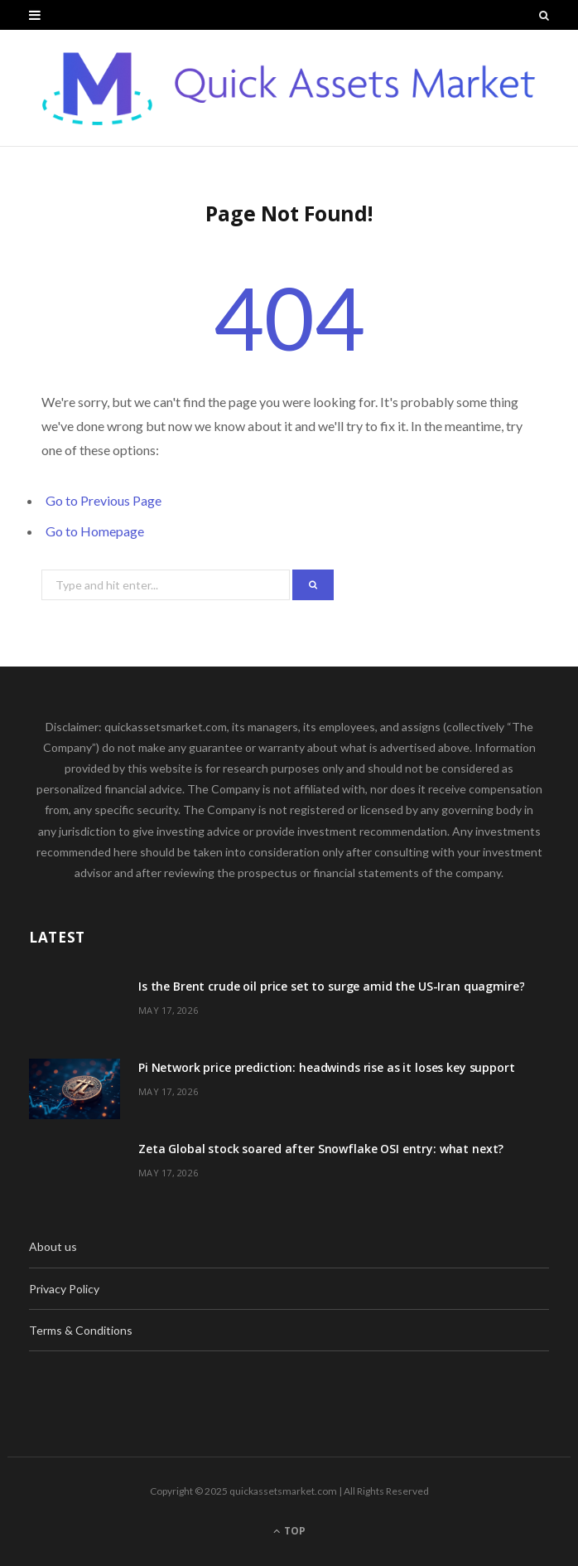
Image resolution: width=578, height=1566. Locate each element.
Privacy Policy (64, 1289)
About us (53, 1246)
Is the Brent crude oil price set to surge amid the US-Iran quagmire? (331, 986)
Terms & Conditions (80, 1330)
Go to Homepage (95, 531)
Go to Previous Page (103, 500)
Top (289, 1531)
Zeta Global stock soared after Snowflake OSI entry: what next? (320, 1148)
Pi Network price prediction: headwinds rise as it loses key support (326, 1067)
